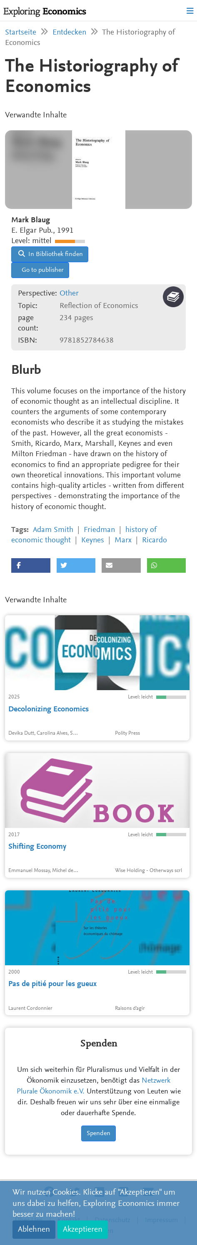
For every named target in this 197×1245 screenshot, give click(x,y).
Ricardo (154, 540)
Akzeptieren (82, 1229)
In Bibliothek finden (50, 254)
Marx (123, 540)
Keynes (92, 540)
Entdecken (69, 33)
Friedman (99, 530)
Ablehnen (34, 1229)
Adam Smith (53, 530)
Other (69, 294)
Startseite (20, 33)
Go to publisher (42, 270)
